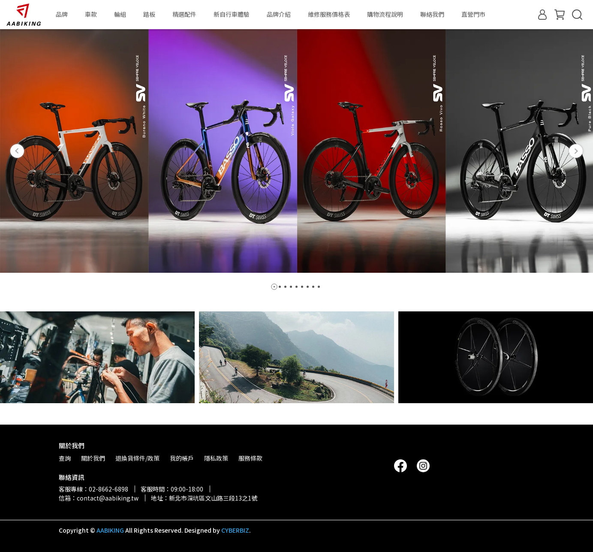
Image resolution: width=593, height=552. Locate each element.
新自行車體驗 (232, 14)
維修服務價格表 (329, 14)
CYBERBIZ (235, 530)
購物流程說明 (385, 14)
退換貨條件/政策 (137, 458)
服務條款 (250, 458)
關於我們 (93, 458)
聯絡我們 (432, 14)
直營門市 (473, 14)
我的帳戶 (182, 458)
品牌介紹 (279, 14)
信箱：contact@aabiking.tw (98, 498)
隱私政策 (216, 458)
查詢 (65, 458)
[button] (17, 151)
